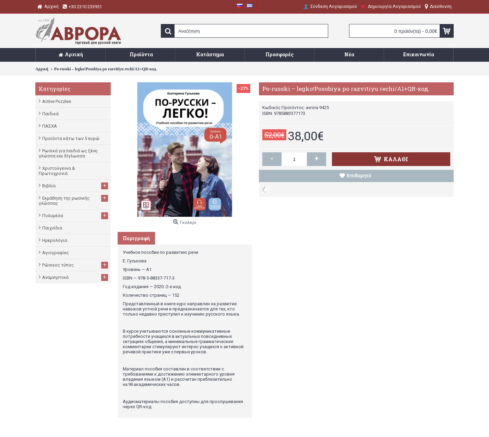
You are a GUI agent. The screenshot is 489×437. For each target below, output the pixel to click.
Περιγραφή (136, 238)
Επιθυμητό (359, 175)
